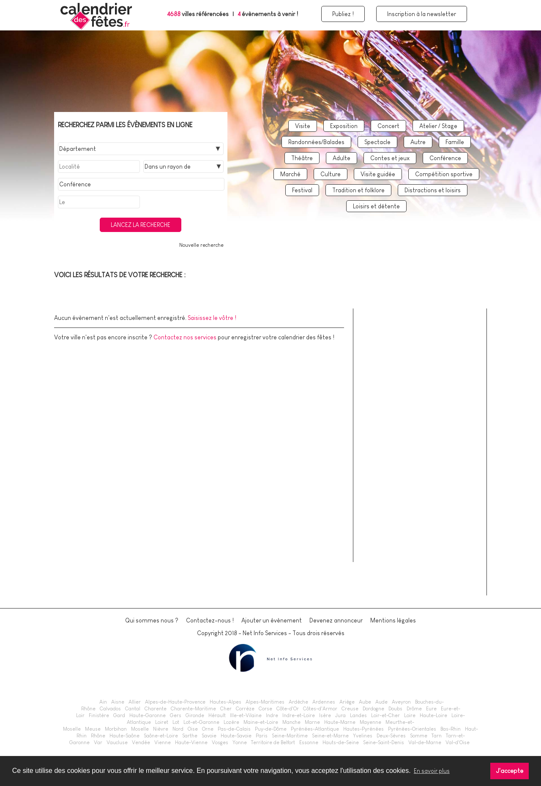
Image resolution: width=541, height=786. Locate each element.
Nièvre (160, 729)
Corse (265, 709)
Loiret (161, 722)
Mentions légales (393, 620)
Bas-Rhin (450, 729)
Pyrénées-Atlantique (315, 729)
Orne (207, 729)
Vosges (220, 742)
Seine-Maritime (290, 736)
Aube (365, 702)
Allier (134, 702)
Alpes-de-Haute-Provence (175, 702)
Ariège (347, 702)
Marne (312, 722)
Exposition (344, 126)
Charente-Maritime (193, 709)
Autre (418, 142)
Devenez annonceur (336, 620)
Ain (103, 702)
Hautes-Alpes (225, 702)
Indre (272, 715)
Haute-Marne (339, 722)
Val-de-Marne (424, 742)
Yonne (239, 742)
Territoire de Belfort (273, 742)
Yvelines (362, 736)
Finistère (99, 715)
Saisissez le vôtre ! (212, 317)
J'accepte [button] (509, 770)
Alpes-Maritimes (265, 702)
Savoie (209, 736)
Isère (325, 715)
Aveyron (401, 702)
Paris (262, 736)
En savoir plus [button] (432, 770)
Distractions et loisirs (432, 190)
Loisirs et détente (376, 206)
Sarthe (189, 736)
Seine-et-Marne (330, 736)
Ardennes (323, 702)
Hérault (217, 715)
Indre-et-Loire (298, 715)
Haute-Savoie (236, 736)
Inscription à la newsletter (421, 14)
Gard (119, 715)
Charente (156, 709)
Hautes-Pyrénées (363, 729)
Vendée (141, 742)
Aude (381, 702)
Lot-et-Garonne (201, 722)
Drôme (414, 709)
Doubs (395, 709)
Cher (226, 709)
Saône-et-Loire (161, 736)
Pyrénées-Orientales (412, 729)
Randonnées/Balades (316, 142)
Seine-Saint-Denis (383, 742)
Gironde (195, 715)
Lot (175, 722)
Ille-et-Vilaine (246, 715)
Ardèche (298, 702)
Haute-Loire (433, 715)
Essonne (308, 742)
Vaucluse (117, 742)
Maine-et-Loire (260, 722)
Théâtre (302, 158)
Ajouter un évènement (271, 620)
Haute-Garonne (147, 715)
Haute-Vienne (191, 742)
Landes (358, 715)
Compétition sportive (444, 174)
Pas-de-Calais (234, 729)
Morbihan (116, 729)
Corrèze (245, 709)
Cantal (132, 709)
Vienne (162, 742)
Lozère (231, 722)
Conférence (445, 158)
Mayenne (370, 722)
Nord (177, 729)
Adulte (341, 158)
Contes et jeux (390, 158)
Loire (409, 715)
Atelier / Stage (438, 126)
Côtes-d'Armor (320, 709)
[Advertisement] (424, 461)
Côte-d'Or (287, 709)
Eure (431, 709)
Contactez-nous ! (210, 620)
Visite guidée (378, 174)
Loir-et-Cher (385, 715)
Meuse (93, 729)
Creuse (350, 709)
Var (98, 742)
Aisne (117, 702)
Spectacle (377, 142)
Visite (302, 126)
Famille (454, 142)
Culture (330, 174)
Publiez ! (343, 14)
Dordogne (373, 709)
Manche (291, 722)
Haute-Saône (124, 736)
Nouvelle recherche (201, 245)
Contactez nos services (184, 337)
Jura (340, 715)
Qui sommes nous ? (151, 620)
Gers (175, 715)
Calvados (110, 709)
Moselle (140, 729)
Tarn (437, 736)
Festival (302, 190)
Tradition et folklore (358, 190)
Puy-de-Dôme (271, 729)
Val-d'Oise (457, 742)
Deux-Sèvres (391, 736)
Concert (388, 126)
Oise (193, 729)
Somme (418, 736)
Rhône (98, 736)
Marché (290, 174)
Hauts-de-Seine (340, 742)
